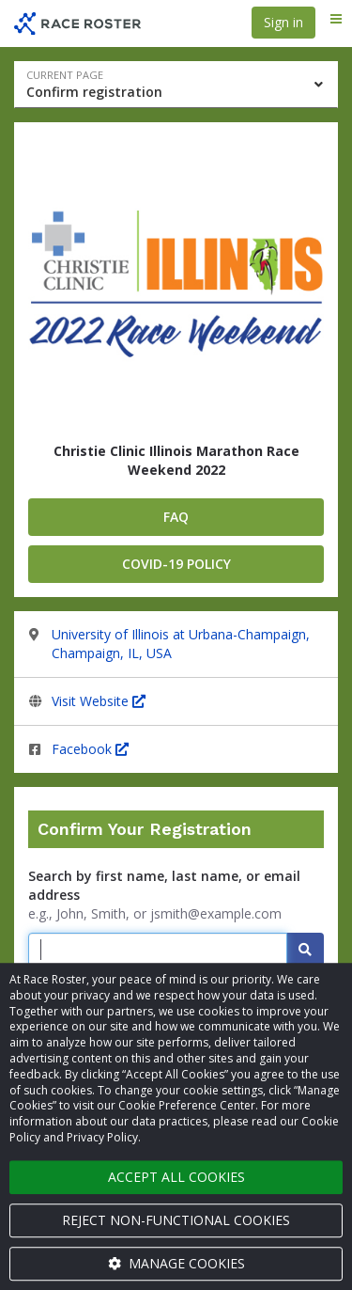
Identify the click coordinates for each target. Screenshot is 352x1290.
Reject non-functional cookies (176, 1220)
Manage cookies (176, 1263)
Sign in (283, 22)
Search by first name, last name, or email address (164, 885)
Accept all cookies (176, 1177)
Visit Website (98, 701)
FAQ (176, 517)
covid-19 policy (176, 564)
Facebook (90, 749)
